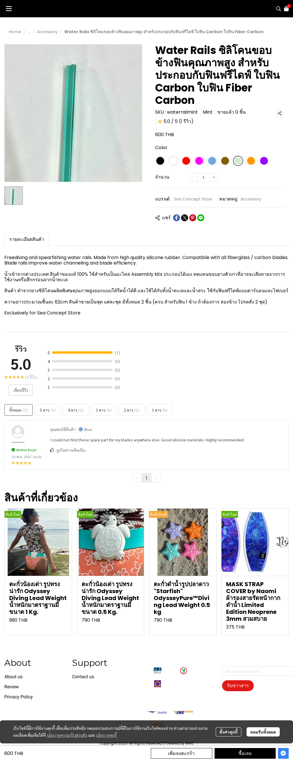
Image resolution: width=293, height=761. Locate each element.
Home (15, 32)
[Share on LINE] (200, 217)
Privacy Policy (18, 697)
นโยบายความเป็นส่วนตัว (67, 735)
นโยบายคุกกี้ (106, 735)
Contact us (83, 676)
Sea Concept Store (193, 199)
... (29, 32)
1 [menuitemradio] (146, 477)
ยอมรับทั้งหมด (263, 731)
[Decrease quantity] (193, 177)
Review (11, 686)
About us (13, 676)
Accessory (47, 32)
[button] (279, 9)
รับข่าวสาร (238, 685)
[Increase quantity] (214, 177)
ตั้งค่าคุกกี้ (228, 731)
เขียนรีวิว (21, 390)
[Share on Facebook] (176, 217)
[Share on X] (184, 217)
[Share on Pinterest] (192, 217)
